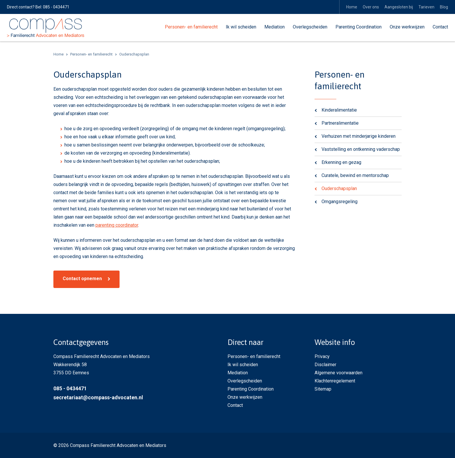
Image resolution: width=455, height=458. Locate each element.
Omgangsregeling (340, 201)
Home (351, 7)
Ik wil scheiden (241, 27)
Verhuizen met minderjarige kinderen (359, 136)
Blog (444, 7)
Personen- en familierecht (191, 27)
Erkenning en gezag (341, 162)
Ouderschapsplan (339, 188)
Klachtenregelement (335, 380)
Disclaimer (325, 364)
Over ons (371, 7)
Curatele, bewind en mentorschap (355, 175)
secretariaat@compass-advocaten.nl (98, 397)
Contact (440, 27)
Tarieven (426, 7)
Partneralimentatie (340, 123)
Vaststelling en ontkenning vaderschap (361, 149)
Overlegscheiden (310, 27)
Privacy (322, 356)
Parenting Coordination (358, 27)
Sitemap (323, 388)
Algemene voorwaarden (338, 372)
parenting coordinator (116, 225)
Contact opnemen (82, 278)
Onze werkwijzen (407, 27)
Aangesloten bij (398, 7)
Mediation (274, 27)
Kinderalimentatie (339, 109)
